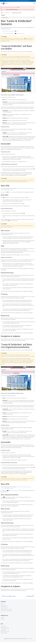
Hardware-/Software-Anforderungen (6, 609)
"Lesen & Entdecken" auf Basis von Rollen (10, 31)
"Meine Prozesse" (19, 188)
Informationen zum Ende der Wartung (6, 610)
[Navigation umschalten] (1, 3)
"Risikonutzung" (10, 189)
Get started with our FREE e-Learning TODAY (22, 0)
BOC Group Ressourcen (5, 631)
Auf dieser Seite (5, 17)
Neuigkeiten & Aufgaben (23, 140)
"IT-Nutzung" (3, 189)
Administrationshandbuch (4, 606)
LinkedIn (2, 619)
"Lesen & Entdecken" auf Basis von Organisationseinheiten (13, 33)
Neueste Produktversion (5, 628)
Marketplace (3, 630)
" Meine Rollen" (10, 192)
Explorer (9, 132)
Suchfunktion (16, 132)
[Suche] (34, 3)
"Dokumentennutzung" (30, 188)
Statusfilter (4, 61)
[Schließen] (35, 1)
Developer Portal (4, 632)
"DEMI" (24, 188)
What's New (2, 603)
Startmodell (11, 102)
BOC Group (3, 626)
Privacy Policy (29, 638)
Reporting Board (8, 139)
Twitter (2, 617)
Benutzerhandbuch (3, 605)
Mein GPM (11, 122)
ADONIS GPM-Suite (4, 627)
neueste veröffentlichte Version (12, 9)
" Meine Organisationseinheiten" (13, 490)
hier (25, 340)
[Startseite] (2, 13)
